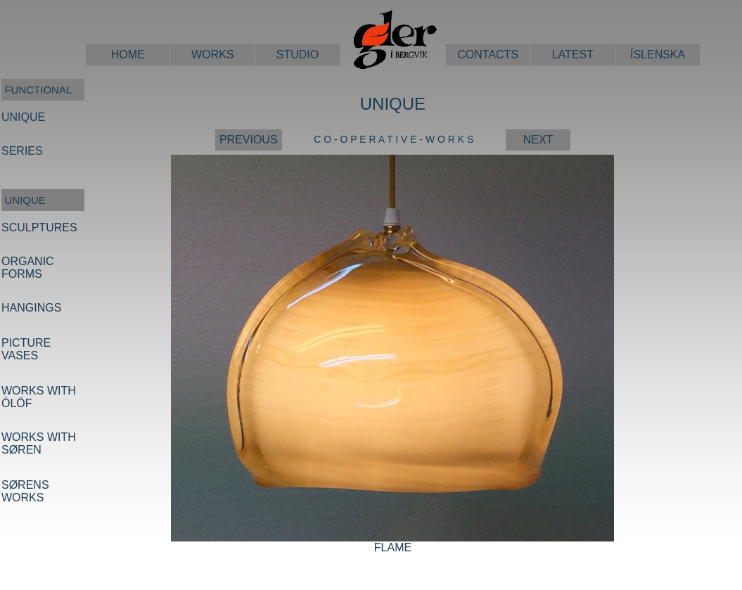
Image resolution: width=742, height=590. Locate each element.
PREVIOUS (248, 140)
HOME (128, 54)
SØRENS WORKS (25, 491)
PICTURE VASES (26, 349)
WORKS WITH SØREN (38, 443)
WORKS (212, 54)
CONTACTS (487, 54)
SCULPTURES (39, 227)
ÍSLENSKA (657, 54)
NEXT (538, 140)
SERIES (22, 151)
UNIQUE (23, 117)
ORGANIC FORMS (27, 267)
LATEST (573, 54)
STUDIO (297, 54)
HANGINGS (31, 308)
